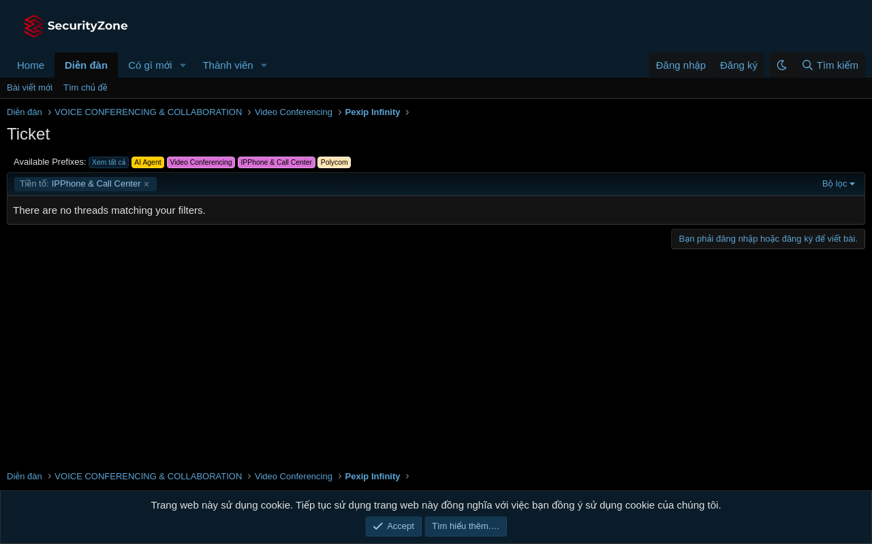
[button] (182, 65)
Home (30, 65)
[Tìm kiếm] (829, 65)
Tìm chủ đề (85, 87)
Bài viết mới (29, 87)
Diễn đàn (86, 65)
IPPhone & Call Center (80, 184)
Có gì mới (150, 65)
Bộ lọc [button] (834, 183)
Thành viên (227, 65)
